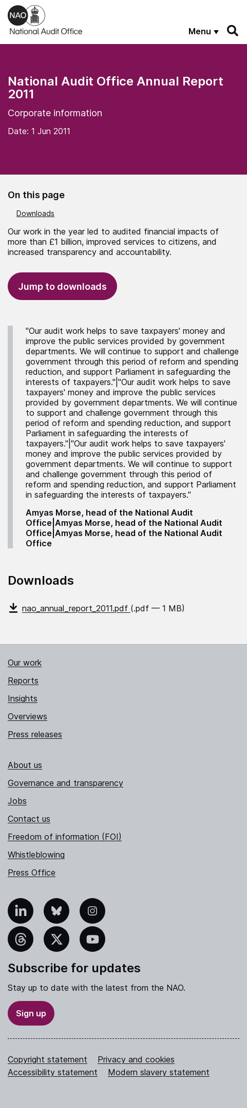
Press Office (31, 872)
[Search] (233, 31)
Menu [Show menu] (199, 31)
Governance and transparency (65, 783)
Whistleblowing (36, 854)
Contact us (29, 819)
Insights (22, 698)
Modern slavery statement (159, 1072)
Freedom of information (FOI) (65, 837)
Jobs (17, 801)
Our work (25, 662)
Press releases (35, 734)
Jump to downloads (62, 286)
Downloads (35, 213)
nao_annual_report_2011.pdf (69, 608)
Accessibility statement (53, 1072)
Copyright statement (47, 1059)
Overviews (27, 716)
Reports (23, 680)
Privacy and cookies (136, 1059)
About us (25, 765)
